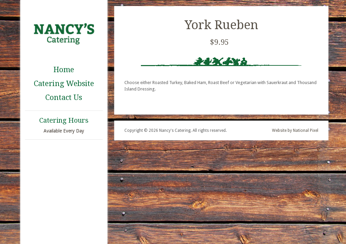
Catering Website (64, 83)
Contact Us (63, 97)
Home (63, 69)
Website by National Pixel (295, 130)
